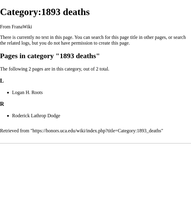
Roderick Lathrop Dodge (36, 115)
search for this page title (114, 37)
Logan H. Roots (27, 92)
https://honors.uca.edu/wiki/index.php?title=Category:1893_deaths (97, 130)
